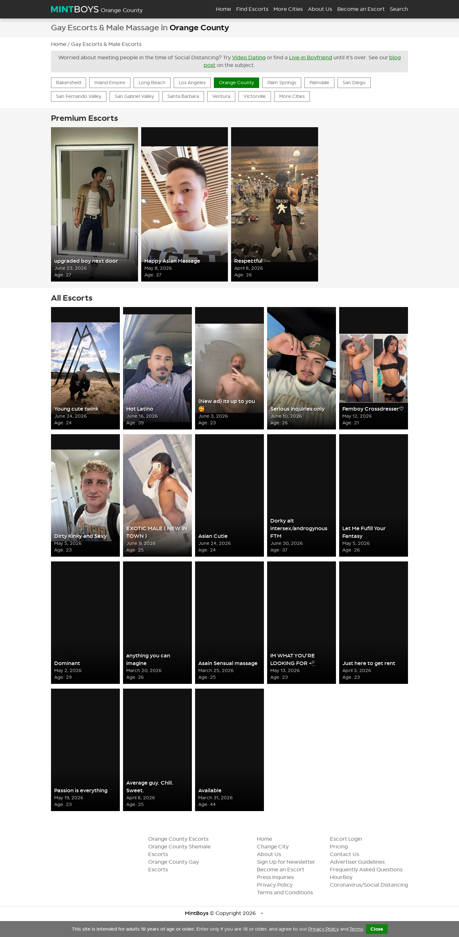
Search (399, 9)
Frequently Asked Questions (371, 870)
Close (376, 929)
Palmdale (319, 82)
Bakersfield (68, 82)
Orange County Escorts (178, 839)
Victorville (255, 96)
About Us (274, 854)
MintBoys (196, 913)
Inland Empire (109, 82)
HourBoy (346, 877)
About (320, 9)
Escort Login (351, 839)
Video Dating (249, 58)
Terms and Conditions (290, 892)
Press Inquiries (280, 877)
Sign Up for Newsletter (291, 862)
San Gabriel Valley (134, 96)
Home (223, 9)
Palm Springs (281, 82)
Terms (356, 929)
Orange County (236, 82)
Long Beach (152, 82)
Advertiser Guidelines (362, 862)
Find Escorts (252, 9)
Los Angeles (192, 82)
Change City (278, 847)
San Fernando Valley (78, 96)
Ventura (221, 96)
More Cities (288, 9)
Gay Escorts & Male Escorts (106, 44)
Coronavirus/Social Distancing (374, 885)
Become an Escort (285, 870)
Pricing (344, 847)
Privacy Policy (280, 885)
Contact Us (349, 854)
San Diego (354, 82)
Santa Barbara (183, 96)
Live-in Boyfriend (310, 58)
